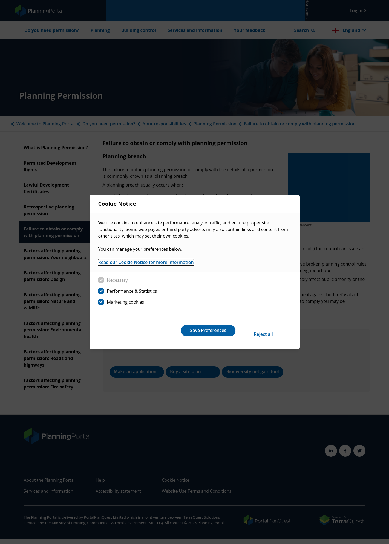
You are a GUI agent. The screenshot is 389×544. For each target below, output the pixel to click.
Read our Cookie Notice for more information (146, 266)
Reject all (185, 330)
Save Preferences (257, 330)
